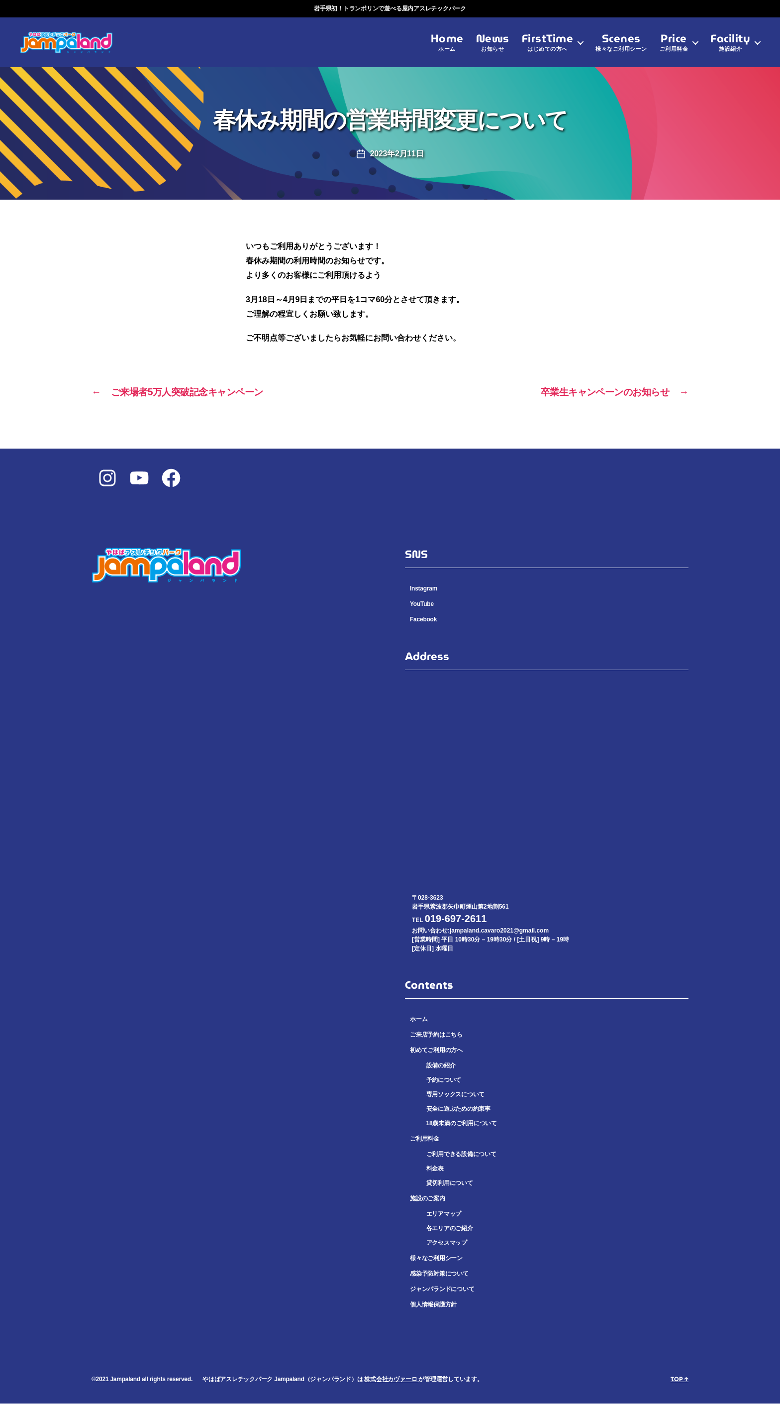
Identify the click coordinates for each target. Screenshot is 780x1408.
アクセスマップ (446, 1247)
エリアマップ (444, 1218)
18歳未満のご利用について (461, 1127)
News (492, 47)
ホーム (418, 1023)
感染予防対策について (439, 1278)
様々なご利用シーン (436, 1262)
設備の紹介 (441, 1069)
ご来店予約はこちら (436, 1039)
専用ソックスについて (455, 1098)
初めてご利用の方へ (436, 1054)
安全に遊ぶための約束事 (458, 1113)
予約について (444, 1084)
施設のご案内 (427, 1202)
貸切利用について (449, 1187)
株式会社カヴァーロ (391, 1383)
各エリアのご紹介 (449, 1232)
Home (447, 47)
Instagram (423, 592)
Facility (730, 47)
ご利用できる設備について (461, 1158)
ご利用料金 (424, 1143)
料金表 (435, 1173)
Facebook (423, 623)
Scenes (621, 47)
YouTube (422, 608)
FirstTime (548, 47)
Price (674, 47)
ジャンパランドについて (442, 1293)
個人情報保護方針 (433, 1308)
